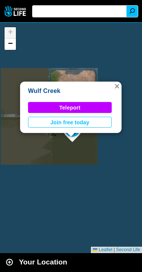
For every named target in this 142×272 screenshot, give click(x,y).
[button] (117, 86)
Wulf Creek (44, 91)
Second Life (16, 11)
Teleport (70, 108)
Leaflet (102, 249)
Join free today (69, 122)
